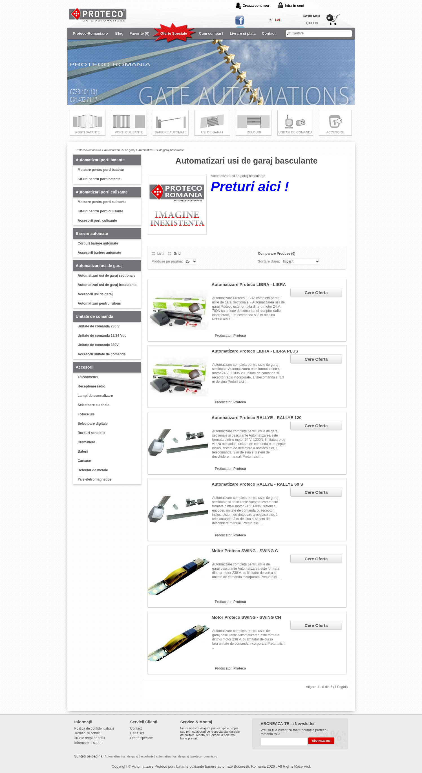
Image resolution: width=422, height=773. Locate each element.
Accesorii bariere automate (99, 253)
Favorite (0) (139, 33)
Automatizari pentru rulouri (99, 303)
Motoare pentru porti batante (101, 170)
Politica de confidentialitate (94, 728)
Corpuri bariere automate (98, 243)
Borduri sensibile (91, 433)
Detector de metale (93, 470)
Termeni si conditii (87, 733)
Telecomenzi (88, 377)
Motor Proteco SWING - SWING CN (246, 617)
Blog (119, 33)
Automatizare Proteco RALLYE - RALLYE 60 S (257, 484)
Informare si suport (88, 743)
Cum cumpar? (211, 33)
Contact (268, 33)
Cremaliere (86, 442)
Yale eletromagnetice (94, 479)
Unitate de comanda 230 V (99, 326)
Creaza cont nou (256, 6)
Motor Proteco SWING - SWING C (245, 550)
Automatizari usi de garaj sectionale (107, 276)
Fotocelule (86, 414)
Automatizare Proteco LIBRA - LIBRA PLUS (255, 351)
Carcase (84, 461)
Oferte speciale (141, 738)
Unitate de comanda (94, 316)
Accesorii (85, 367)
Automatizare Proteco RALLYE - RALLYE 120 (257, 417)
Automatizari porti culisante (102, 192)
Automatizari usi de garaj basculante (161, 150)
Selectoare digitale (93, 424)
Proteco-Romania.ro (90, 33)
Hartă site (137, 733)
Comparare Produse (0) (276, 254)
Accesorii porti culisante (97, 221)
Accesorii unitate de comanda (102, 354)
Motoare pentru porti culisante (102, 202)
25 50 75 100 (190, 261)
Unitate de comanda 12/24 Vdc (102, 336)
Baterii (83, 451)
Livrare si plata (243, 33)
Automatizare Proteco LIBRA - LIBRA (249, 284)
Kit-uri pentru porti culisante (100, 211)
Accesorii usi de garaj (95, 294)
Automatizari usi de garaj (119, 150)
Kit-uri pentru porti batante (99, 179)
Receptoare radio (91, 386)
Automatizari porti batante (100, 160)
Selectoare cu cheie (93, 405)
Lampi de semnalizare (95, 396)
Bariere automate (92, 233)
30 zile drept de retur (89, 738)
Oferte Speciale (173, 33)
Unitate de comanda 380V (98, 345)
